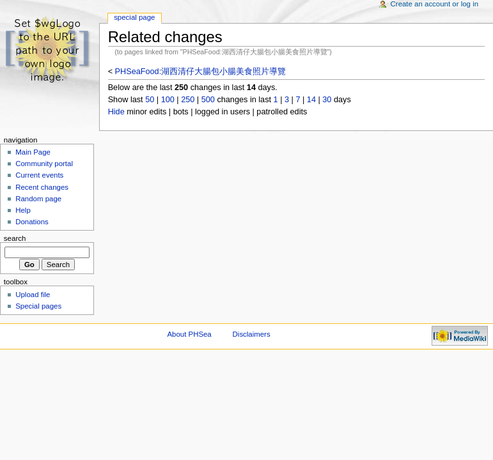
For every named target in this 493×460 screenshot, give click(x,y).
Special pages (38, 306)
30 (326, 99)
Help (23, 210)
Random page (38, 199)
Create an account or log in (435, 4)
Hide (116, 111)
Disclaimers (251, 334)
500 (208, 99)
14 (311, 99)
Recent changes (41, 187)
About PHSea (190, 334)
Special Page (134, 17)
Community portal (44, 163)
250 (187, 99)
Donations (32, 222)
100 (168, 99)
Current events (39, 175)
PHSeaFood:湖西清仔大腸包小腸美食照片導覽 (200, 71)
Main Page (33, 152)
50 (149, 99)
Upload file (32, 294)
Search (15, 238)
